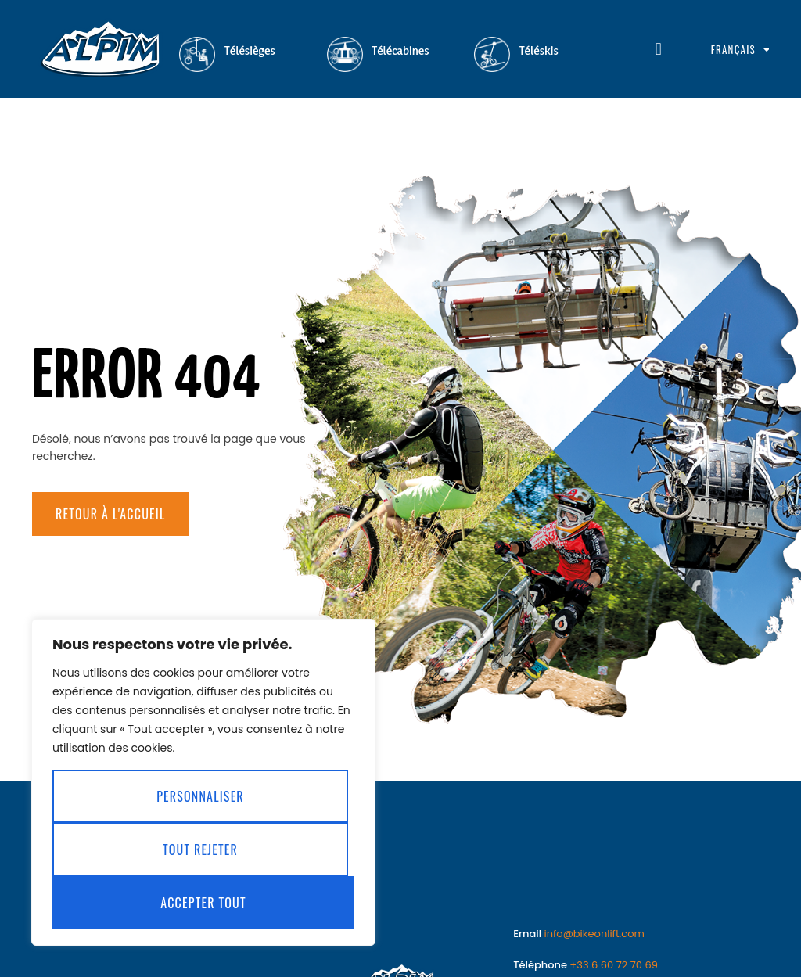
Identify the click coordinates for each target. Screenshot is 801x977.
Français (740, 50)
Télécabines (400, 50)
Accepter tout (203, 902)
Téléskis (539, 50)
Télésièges (249, 50)
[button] (658, 50)
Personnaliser (200, 796)
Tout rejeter (200, 849)
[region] (203, 782)
